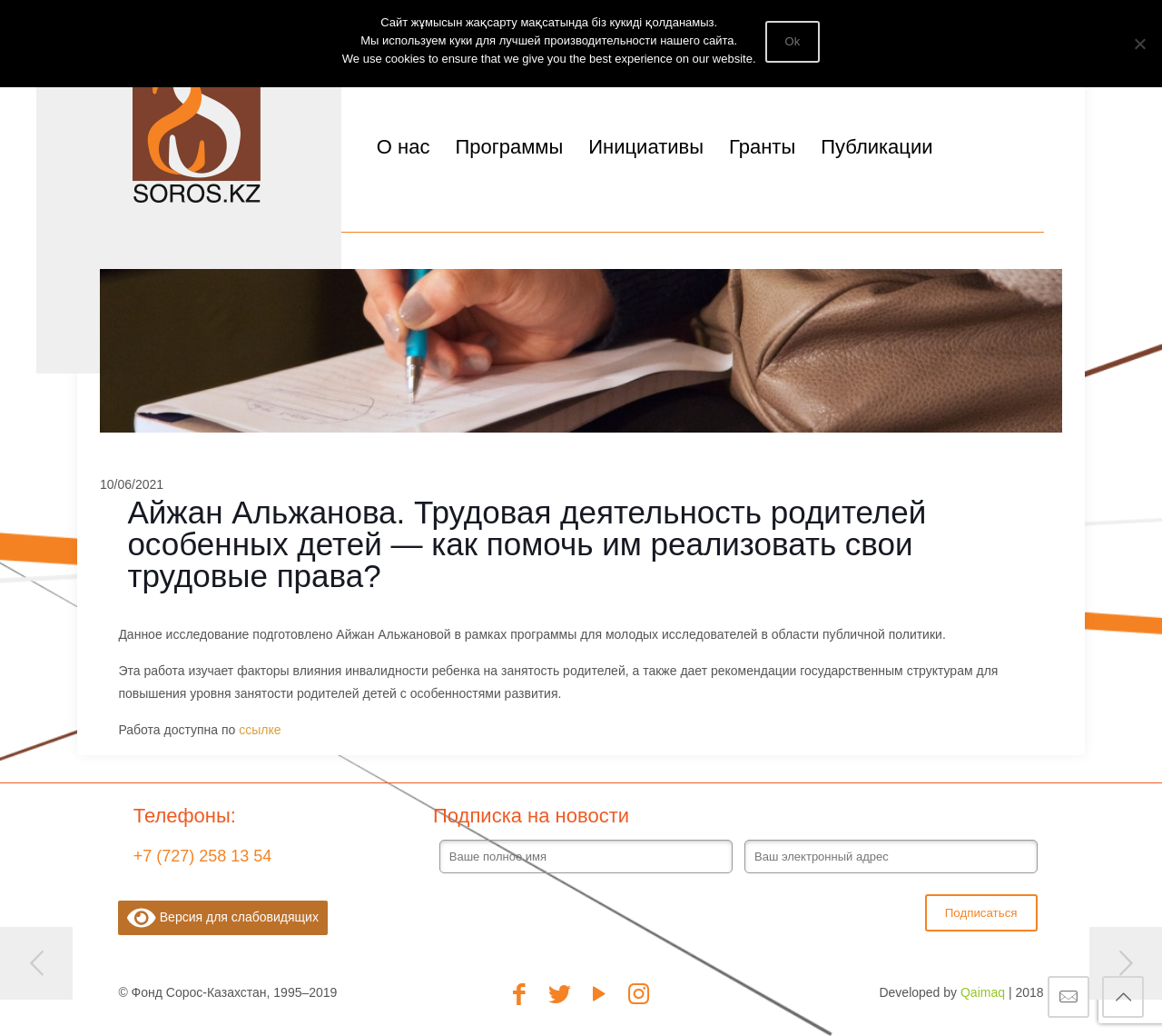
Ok (793, 41)
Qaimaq (982, 992)
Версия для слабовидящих (223, 918)
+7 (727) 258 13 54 (202, 856)
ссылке (261, 729)
